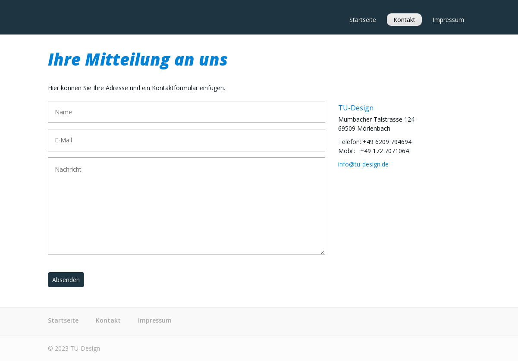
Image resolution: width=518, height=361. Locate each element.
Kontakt (404, 20)
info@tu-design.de (363, 164)
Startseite (362, 20)
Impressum (448, 20)
